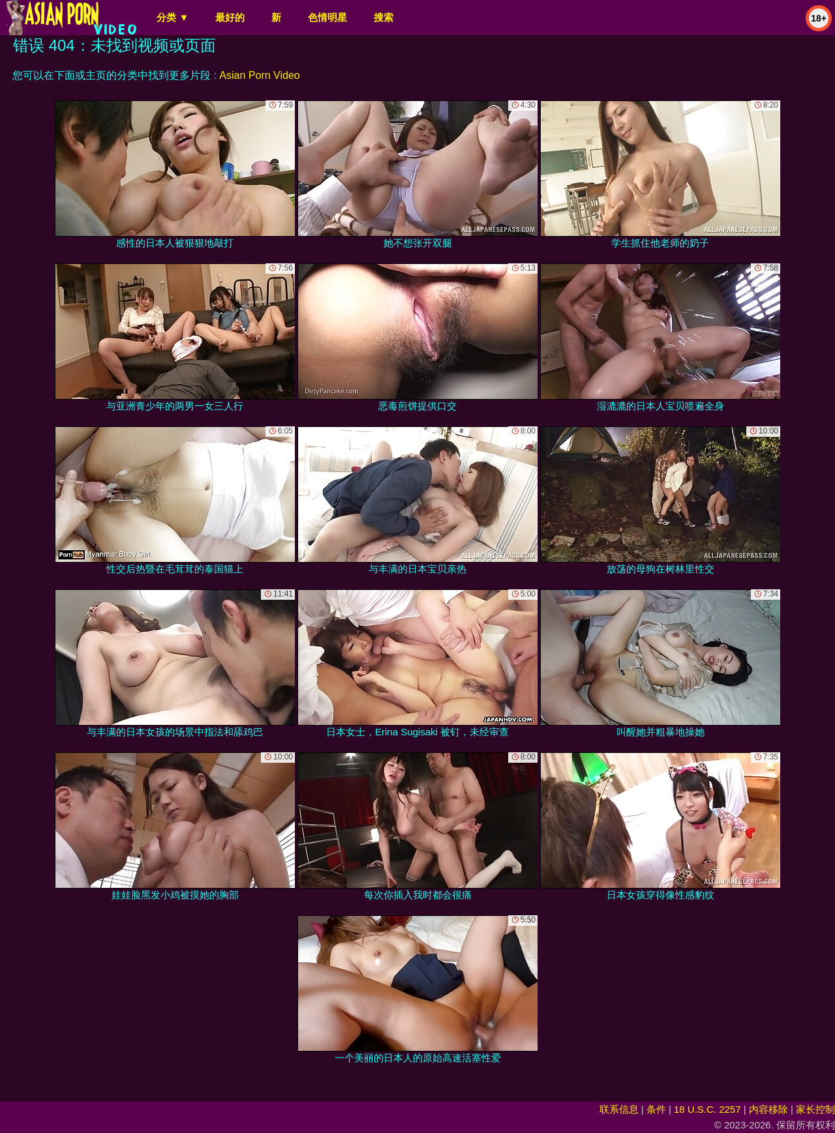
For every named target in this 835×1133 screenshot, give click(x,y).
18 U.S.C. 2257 (707, 1109)
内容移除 (768, 1109)
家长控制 (815, 1109)
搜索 (383, 17)
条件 (656, 1109)
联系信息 (619, 1109)
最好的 (230, 17)
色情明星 (327, 17)
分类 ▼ (173, 17)
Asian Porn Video (259, 75)
